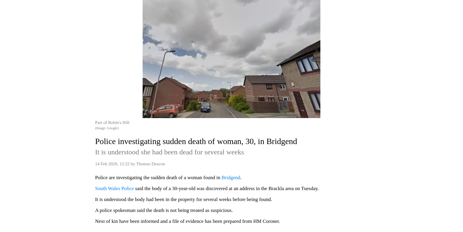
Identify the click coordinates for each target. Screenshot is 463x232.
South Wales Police (114, 188)
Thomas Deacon (150, 163)
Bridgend (230, 177)
